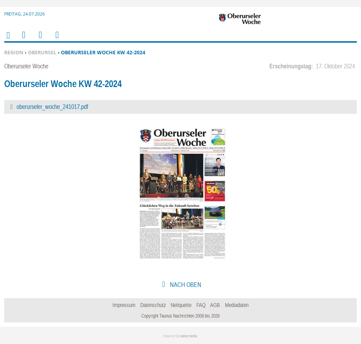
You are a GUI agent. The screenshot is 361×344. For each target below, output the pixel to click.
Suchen (39, 39)
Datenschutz (153, 305)
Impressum (123, 305)
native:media (188, 336)
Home (8, 39)
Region (13, 52)
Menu (23, 39)
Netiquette (181, 305)
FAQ (201, 305)
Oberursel (42, 52)
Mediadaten (237, 305)
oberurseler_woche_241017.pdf (52, 106)
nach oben (185, 284)
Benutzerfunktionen (57, 39)
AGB (215, 305)
